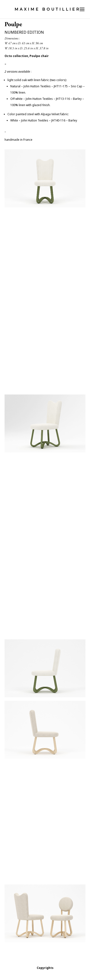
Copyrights (45, 968)
